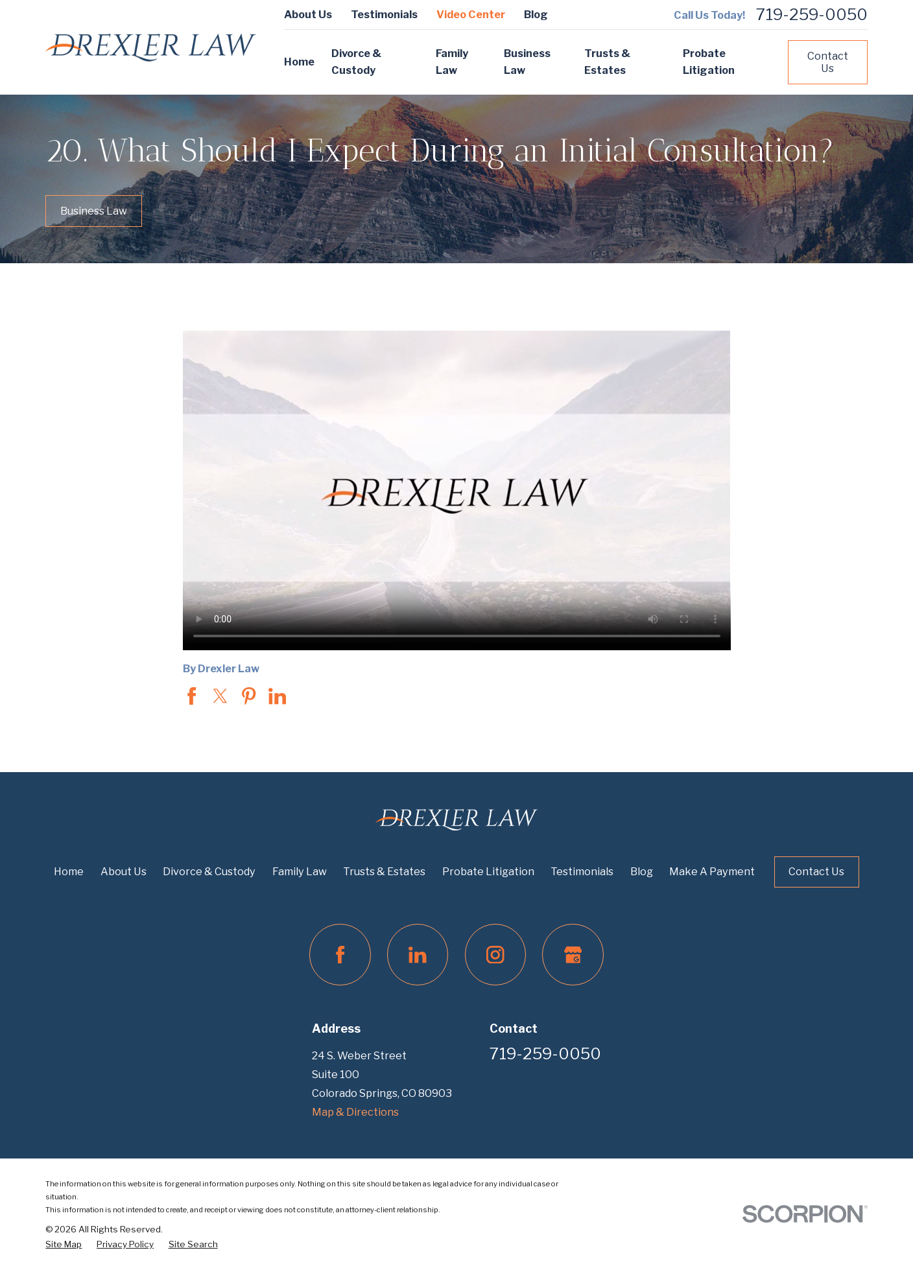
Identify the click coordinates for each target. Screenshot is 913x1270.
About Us (308, 14)
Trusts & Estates (384, 871)
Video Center (470, 14)
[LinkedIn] (417, 954)
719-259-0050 (812, 15)
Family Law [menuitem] (452, 61)
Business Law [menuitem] (527, 61)
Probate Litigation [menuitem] (709, 61)
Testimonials (384, 14)
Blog (536, 14)
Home (69, 871)
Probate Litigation (488, 871)
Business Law (93, 210)
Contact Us (827, 62)
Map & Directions (355, 1111)
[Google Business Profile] (572, 954)
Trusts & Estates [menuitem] (607, 61)
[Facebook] (339, 954)
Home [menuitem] (299, 61)
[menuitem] (63, 1245)
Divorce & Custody (209, 871)
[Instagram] (495, 954)
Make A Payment (712, 871)
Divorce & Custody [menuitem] (356, 61)
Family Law (299, 871)
